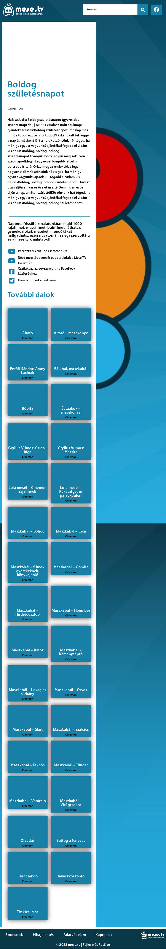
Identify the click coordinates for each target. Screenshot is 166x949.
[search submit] (142, 9)
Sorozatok (14, 935)
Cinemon (15, 108)
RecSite (104, 945)
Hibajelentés (41, 935)
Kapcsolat (100, 935)
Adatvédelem (72, 935)
